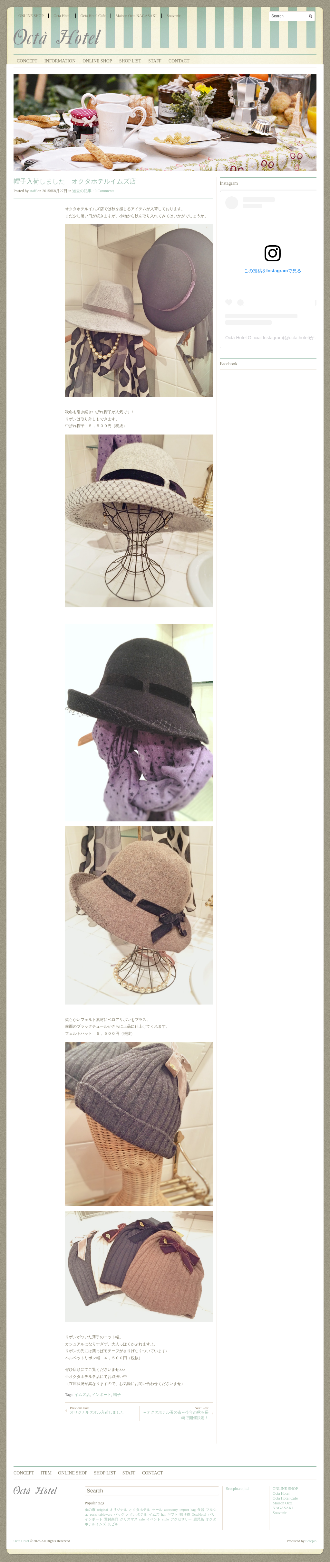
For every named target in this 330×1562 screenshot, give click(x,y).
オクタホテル (139, 1509)
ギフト (172, 1514)
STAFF (154, 61)
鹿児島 (198, 1519)
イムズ (154, 1514)
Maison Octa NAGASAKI (136, 16)
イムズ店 (82, 1394)
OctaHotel (199, 1514)
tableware (105, 1514)
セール (157, 1509)
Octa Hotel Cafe (93, 16)
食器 (200, 1509)
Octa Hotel (61, 16)
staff (33, 191)
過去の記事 (82, 191)
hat (163, 1514)
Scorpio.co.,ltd (237, 1488)
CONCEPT (27, 61)
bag (193, 1509)
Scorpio (311, 1541)
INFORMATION (59, 61)
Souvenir (173, 16)
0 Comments (104, 191)
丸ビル (113, 1524)
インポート (101, 1394)
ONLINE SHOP (31, 16)
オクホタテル (136, 1514)
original (102, 1509)
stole (165, 1519)
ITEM (46, 1473)
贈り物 (185, 1514)
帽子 (117, 1394)
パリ (211, 1514)
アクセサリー (181, 1519)
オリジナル (118, 1509)
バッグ (119, 1514)
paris (93, 1514)
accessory (171, 1509)
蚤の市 (90, 1509)
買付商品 (111, 1519)
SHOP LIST (130, 61)
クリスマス (129, 1519)
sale (142, 1519)
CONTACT (179, 61)
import (184, 1509)
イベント (153, 1519)
